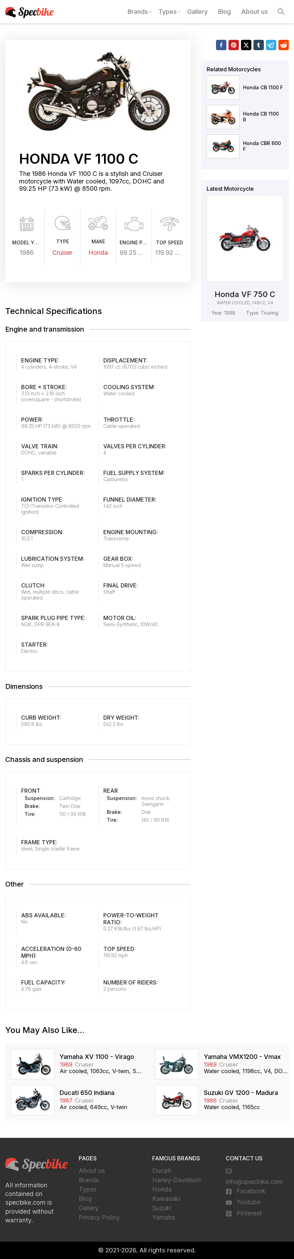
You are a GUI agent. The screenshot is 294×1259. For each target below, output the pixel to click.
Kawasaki (166, 1198)
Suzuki (161, 1208)
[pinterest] (233, 45)
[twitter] (246, 45)
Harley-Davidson (176, 1180)
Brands (138, 11)
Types (167, 11)
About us (254, 11)
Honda (98, 252)
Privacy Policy (99, 1217)
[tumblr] (258, 45)
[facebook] (221, 45)
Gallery (197, 11)
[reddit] (283, 45)
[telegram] (271, 45)
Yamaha (163, 1217)
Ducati (161, 1170)
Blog (224, 11)
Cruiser (62, 252)
